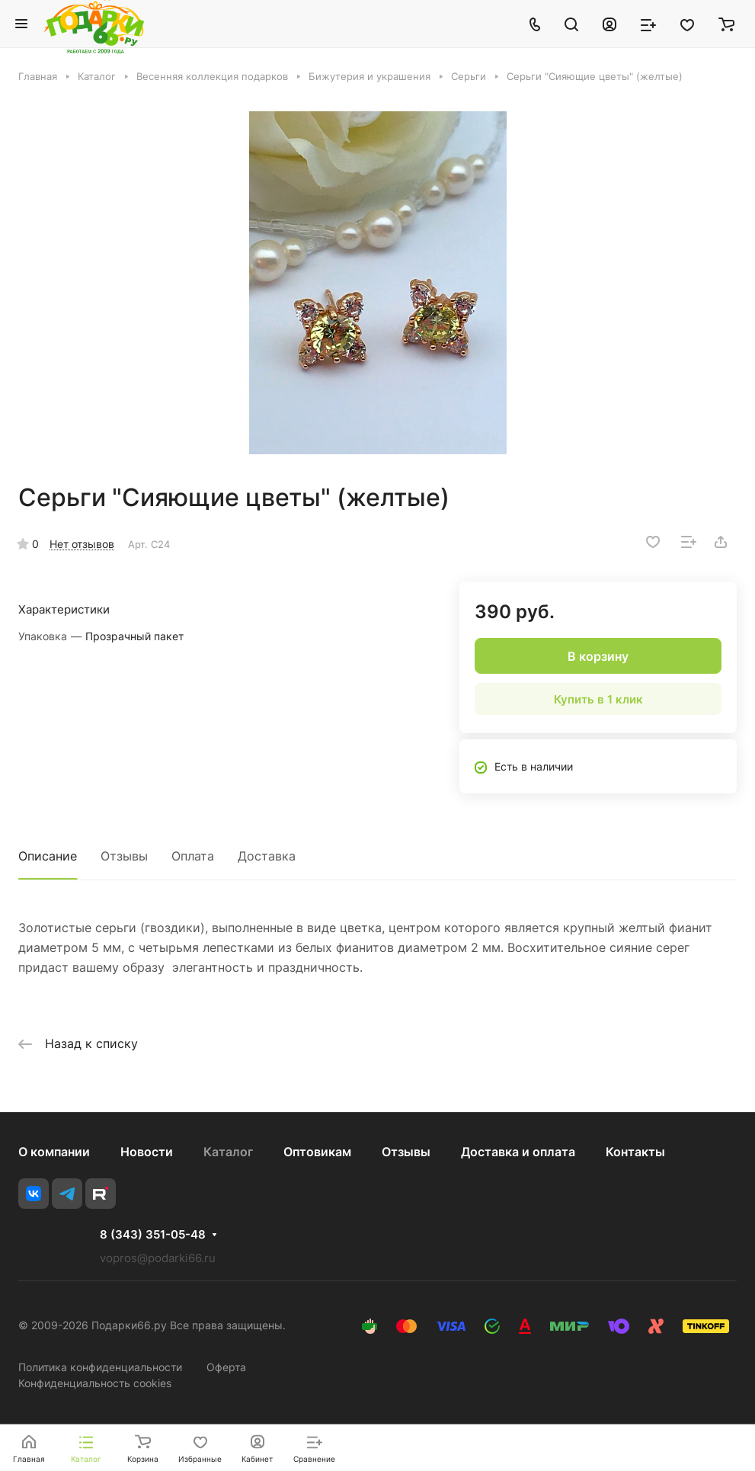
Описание (47, 856)
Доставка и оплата (518, 1151)
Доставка (267, 856)
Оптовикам (317, 1151)
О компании (54, 1151)
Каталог (228, 1151)
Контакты (635, 1151)
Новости (146, 1151)
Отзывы (124, 856)
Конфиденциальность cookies (94, 1382)
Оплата (192, 856)
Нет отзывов (82, 543)
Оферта (226, 1366)
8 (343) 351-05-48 (153, 1235)
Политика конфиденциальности (100, 1366)
